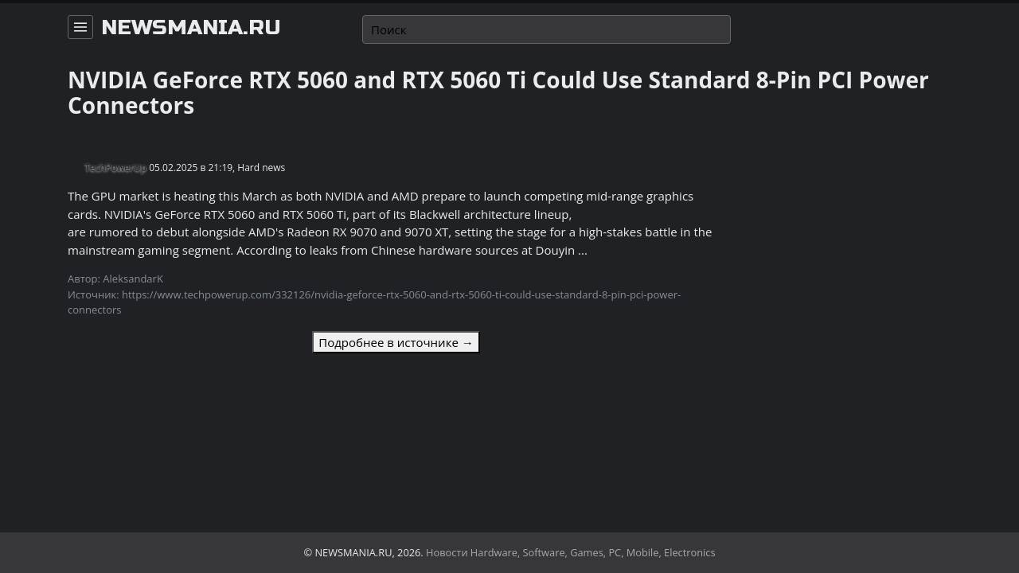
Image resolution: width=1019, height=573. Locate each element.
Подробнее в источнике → (395, 342)
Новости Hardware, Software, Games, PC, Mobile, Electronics (571, 552)
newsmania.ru (191, 28)
